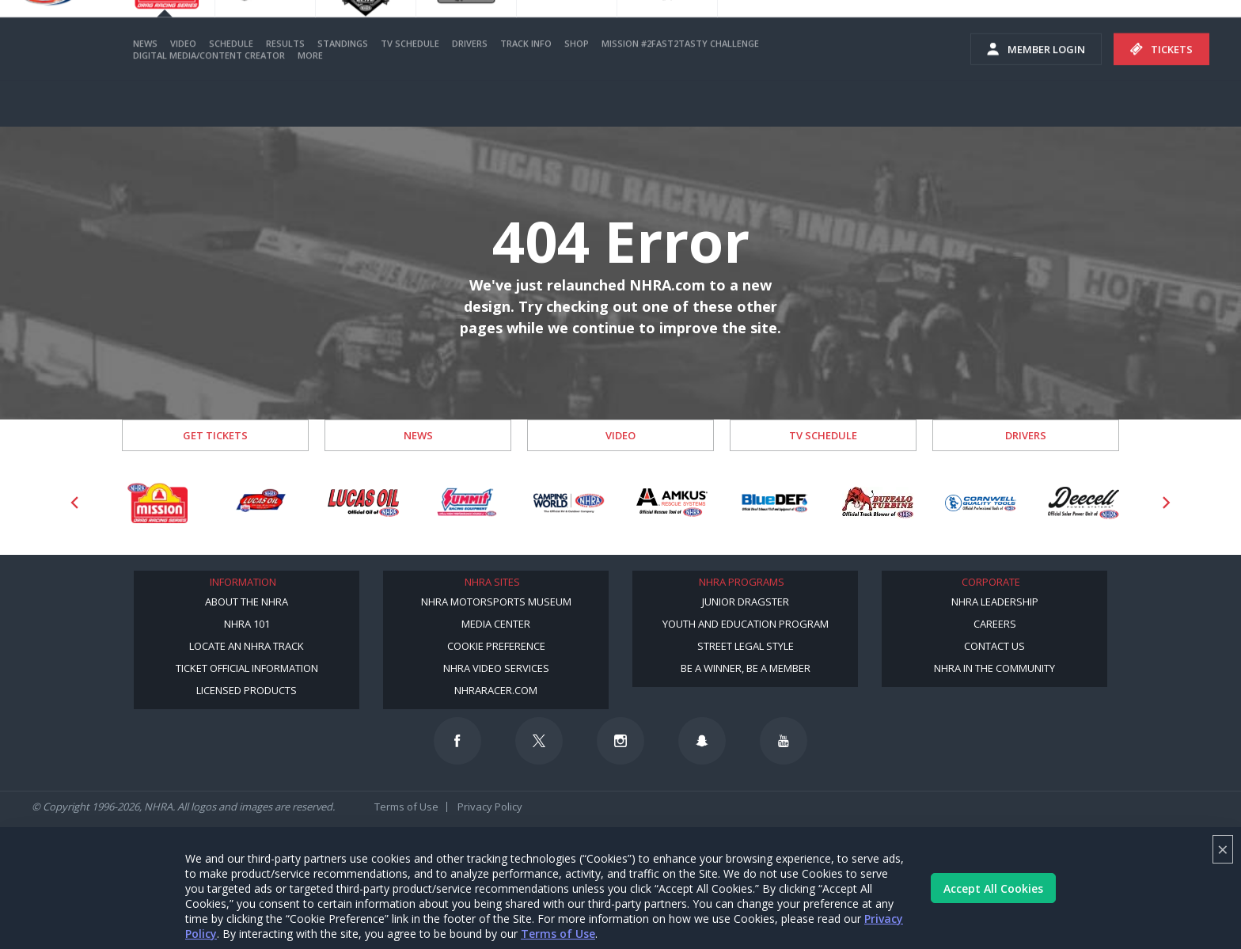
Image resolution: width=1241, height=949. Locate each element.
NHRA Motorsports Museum (496, 601)
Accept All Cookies (993, 888)
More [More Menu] (310, 101)
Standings (342, 89)
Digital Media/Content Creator (209, 101)
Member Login (1036, 95)
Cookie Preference (496, 646)
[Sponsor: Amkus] (672, 503)
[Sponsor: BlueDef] (774, 503)
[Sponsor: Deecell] (1083, 503)
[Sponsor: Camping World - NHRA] (569, 503)
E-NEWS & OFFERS (1108, 32)
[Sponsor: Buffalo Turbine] (877, 503)
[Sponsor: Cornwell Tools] (980, 503)
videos (1200, 32)
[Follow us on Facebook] (457, 741)
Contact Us (994, 646)
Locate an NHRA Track (246, 646)
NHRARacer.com (495, 690)
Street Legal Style (745, 646)
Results (285, 89)
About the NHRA (246, 601)
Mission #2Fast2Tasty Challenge (680, 89)
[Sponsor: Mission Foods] (157, 503)
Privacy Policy (489, 806)
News (145, 89)
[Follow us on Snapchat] (702, 741)
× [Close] (1222, 849)
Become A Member (900, 32)
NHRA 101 (247, 624)
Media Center (495, 624)
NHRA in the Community (994, 668)
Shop (576, 89)
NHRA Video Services (496, 668)
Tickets (1161, 95)
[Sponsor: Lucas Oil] (363, 503)
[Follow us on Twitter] (539, 741)
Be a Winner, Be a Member (745, 668)
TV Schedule (410, 89)
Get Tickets (215, 435)
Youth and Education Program (745, 624)
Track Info (526, 89)
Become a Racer (780, 32)
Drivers (470, 89)
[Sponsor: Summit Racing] (466, 503)
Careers (994, 624)
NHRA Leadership (994, 601)
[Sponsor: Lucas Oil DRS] (260, 503)
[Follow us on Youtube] (783, 741)
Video (183, 89)
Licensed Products (246, 690)
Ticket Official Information (247, 668)
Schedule (231, 89)
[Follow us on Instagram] (620, 741)
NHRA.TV (1011, 32)
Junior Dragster (745, 601)
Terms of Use (558, 933)
